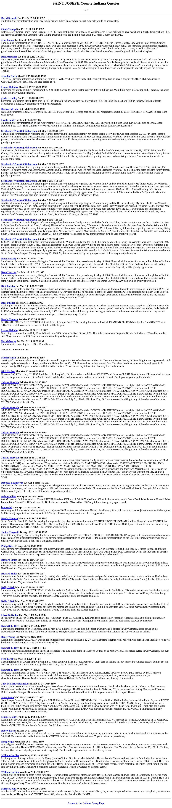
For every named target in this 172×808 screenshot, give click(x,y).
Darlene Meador (10, 109)
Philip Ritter (8, 546)
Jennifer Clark (9, 76)
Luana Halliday (9, 87)
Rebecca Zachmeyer (12, 482)
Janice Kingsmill (10, 532)
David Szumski (9, 18)
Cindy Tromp (8, 29)
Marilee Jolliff (8, 717)
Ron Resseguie (9, 56)
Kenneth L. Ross (10, 626)
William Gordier (10, 755)
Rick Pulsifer (8, 286)
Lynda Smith (8, 120)
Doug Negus (7, 741)
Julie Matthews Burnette (14, 683)
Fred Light (7, 659)
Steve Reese (7, 697)
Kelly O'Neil (8, 587)
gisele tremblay (9, 98)
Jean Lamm (7, 40)
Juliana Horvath (10, 382)
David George (8, 341)
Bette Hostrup (8, 258)
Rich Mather (8, 371)
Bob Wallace (8, 730)
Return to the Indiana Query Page (86, 803)
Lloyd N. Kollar (9, 615)
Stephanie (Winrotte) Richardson (19, 131)
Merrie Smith (8, 357)
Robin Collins (8, 496)
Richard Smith (9, 559)
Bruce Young (8, 637)
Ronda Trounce (9, 319)
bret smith (6, 507)
